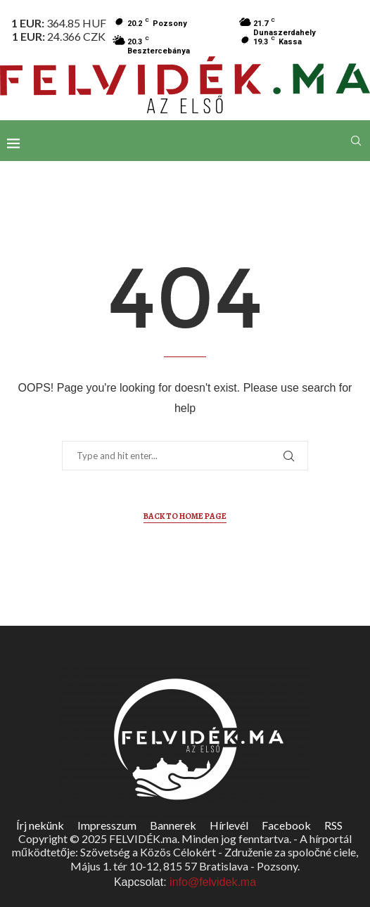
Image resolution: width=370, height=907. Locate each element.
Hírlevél (229, 825)
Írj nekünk (40, 825)
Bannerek (173, 825)
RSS (333, 825)
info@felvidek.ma (213, 882)
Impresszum (106, 825)
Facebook (286, 825)
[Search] (356, 140)
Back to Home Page (185, 516)
